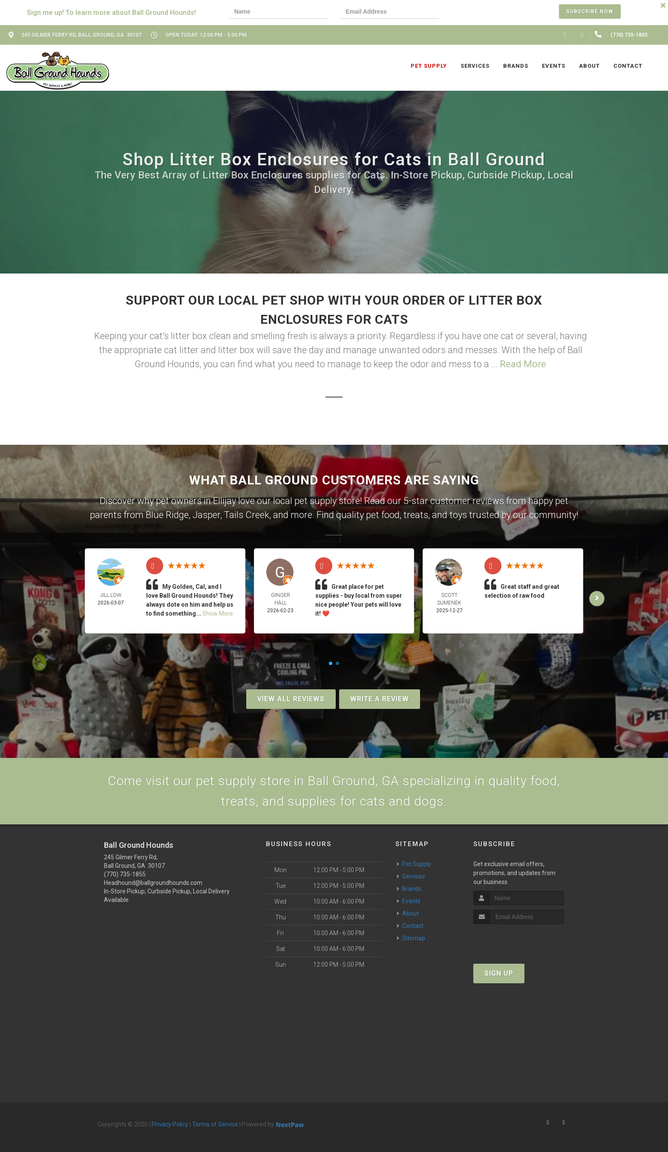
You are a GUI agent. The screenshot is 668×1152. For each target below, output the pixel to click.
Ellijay (224, 500)
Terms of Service (215, 1124)
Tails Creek (246, 515)
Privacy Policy (170, 1124)
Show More (217, 613)
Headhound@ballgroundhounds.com (153, 882)
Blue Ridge (167, 515)
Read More (523, 364)
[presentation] (481, 12)
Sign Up (498, 973)
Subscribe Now (589, 11)
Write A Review (379, 699)
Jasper (206, 515)
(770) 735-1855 (125, 874)
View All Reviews (291, 699)
